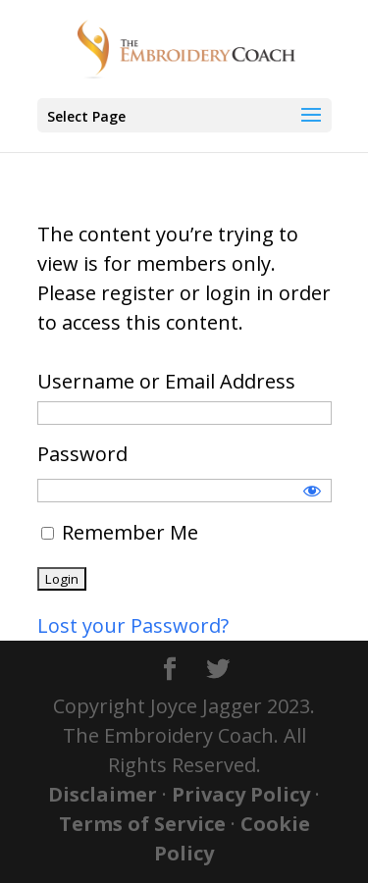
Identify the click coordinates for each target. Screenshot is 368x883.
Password (82, 454)
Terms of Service (142, 823)
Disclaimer (102, 794)
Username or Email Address (166, 381)
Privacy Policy (241, 794)
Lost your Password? (133, 625)
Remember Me (119, 532)
